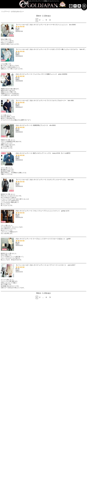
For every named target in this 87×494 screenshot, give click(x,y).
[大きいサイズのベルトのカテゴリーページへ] (72, 393)
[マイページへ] (79, 6)
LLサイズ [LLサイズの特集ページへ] (7, 314)
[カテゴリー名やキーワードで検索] (64, 422)
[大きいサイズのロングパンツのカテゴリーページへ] (72, 344)
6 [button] (46, 20)
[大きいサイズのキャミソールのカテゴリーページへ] (14, 349)
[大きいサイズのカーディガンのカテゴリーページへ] (43, 367)
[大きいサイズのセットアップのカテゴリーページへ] (72, 377)
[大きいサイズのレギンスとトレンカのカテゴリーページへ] (72, 349)
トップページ (5, 12)
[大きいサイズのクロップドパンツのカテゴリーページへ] (72, 339)
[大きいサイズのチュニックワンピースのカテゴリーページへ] (43, 344)
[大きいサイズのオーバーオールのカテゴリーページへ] (43, 355)
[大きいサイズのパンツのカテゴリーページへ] (72, 328)
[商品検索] (82, 422)
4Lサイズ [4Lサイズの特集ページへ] (36, 314)
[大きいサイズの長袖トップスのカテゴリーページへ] (14, 339)
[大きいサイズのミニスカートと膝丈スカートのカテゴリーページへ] (14, 367)
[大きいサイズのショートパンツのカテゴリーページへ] (72, 333)
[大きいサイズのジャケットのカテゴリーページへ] (43, 372)
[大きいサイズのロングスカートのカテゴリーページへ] (14, 372)
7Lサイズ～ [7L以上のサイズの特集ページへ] (80, 314)
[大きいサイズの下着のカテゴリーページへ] (72, 399)
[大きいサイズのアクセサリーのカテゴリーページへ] (72, 404)
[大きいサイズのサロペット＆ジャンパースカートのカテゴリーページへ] (43, 349)
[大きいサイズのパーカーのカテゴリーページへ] (43, 377)
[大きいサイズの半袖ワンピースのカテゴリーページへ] (43, 339)
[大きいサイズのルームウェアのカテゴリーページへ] (72, 383)
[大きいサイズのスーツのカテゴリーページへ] (72, 367)
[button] (49, 21)
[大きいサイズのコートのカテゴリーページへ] (43, 383)
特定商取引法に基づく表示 (35, 477)
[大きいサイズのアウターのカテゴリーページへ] (43, 361)
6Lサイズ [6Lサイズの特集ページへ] (65, 314)
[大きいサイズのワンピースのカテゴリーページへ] (43, 328)
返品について (47, 477)
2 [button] (39, 20)
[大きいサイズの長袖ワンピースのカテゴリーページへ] (43, 333)
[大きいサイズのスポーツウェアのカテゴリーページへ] (72, 372)
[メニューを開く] (84, 6)
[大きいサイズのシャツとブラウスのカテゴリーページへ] (14, 344)
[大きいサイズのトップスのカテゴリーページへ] (14, 328)
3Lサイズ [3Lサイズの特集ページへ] (22, 314)
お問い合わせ (55, 477)
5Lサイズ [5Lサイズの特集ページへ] (51, 314)
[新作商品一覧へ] (71, 6)
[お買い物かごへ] (75, 6)
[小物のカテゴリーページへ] (72, 388)
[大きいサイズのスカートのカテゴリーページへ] (14, 361)
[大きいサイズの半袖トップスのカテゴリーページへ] (14, 333)
